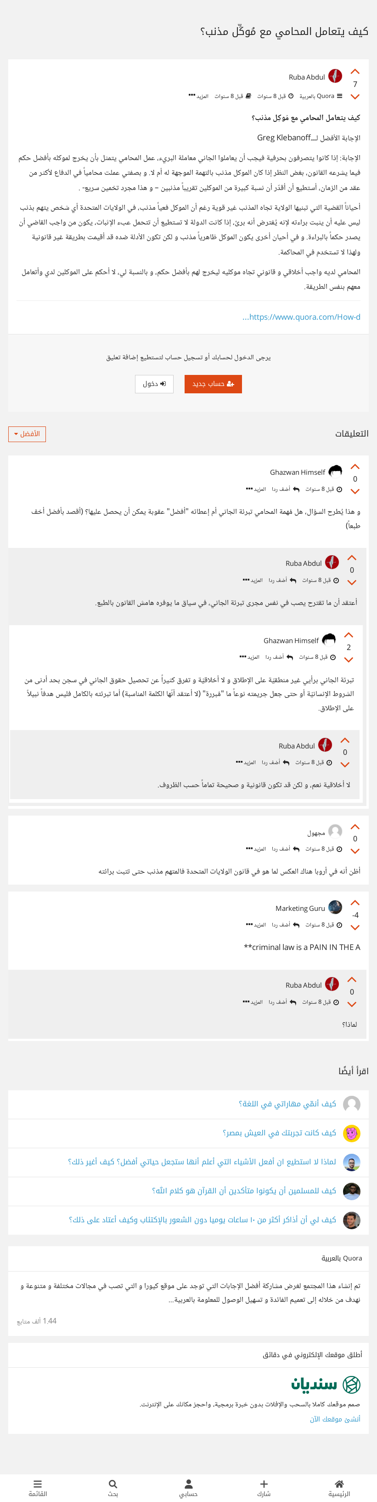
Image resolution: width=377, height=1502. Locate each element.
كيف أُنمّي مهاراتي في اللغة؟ (287, 1123)
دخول (154, 384)
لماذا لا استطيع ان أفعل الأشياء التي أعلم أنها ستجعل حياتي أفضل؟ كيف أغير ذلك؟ (202, 1181)
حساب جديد (213, 384)
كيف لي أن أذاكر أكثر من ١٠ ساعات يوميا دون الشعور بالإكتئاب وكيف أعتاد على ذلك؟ (202, 1239)
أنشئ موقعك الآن (335, 1438)
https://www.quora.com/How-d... (301, 318)
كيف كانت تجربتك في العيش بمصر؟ (279, 1152)
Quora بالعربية (320, 97)
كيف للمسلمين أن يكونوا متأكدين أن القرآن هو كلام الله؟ (244, 1210)
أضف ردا (285, 489)
